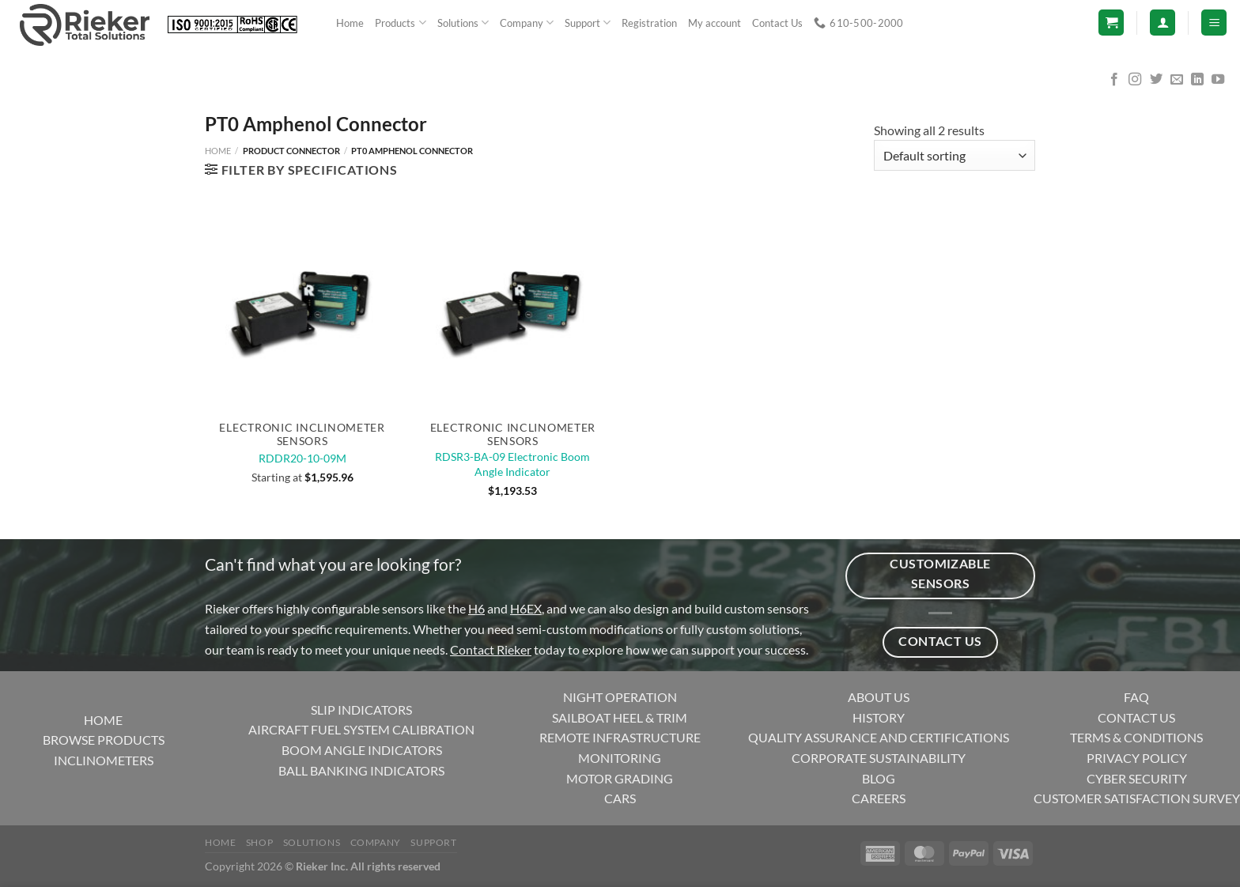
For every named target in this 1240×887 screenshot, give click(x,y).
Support (588, 22)
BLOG (878, 778)
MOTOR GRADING (619, 778)
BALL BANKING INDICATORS (361, 770)
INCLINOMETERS (103, 760)
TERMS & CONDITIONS (1136, 737)
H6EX (526, 608)
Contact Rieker (490, 649)
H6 (476, 608)
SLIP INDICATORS (361, 709)
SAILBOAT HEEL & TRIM (619, 717)
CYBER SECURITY (1137, 778)
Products (400, 22)
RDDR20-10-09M (302, 458)
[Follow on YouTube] (1218, 80)
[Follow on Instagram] (1134, 80)
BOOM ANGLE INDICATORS (362, 749)
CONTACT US (1136, 717)
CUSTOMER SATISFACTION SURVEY (1137, 798)
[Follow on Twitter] (1156, 80)
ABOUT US (878, 696)
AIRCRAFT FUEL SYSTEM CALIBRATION (361, 729)
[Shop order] (954, 155)
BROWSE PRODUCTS (103, 739)
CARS (620, 798)
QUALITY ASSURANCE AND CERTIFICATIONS (878, 737)
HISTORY (878, 717)
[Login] (1162, 22)
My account (714, 23)
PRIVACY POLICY (1137, 757)
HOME (103, 719)
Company (527, 22)
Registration (649, 23)
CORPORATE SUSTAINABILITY (879, 757)
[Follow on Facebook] (1114, 80)
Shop (259, 842)
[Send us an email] (1176, 80)
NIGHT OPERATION (620, 696)
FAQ (1136, 696)
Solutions (463, 22)
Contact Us (777, 23)
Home (350, 23)
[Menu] (1214, 22)
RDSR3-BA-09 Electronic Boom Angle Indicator (512, 464)
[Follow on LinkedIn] (1197, 80)
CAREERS (878, 798)
